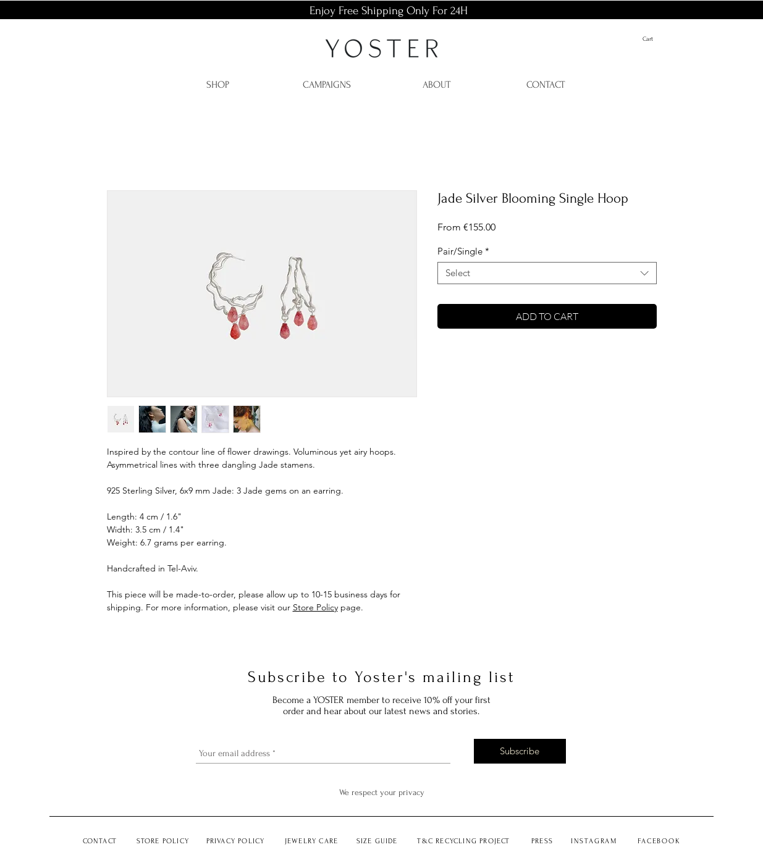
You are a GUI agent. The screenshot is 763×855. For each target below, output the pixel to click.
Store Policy (315, 607)
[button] (657, 39)
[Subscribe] (520, 751)
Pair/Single (463, 251)
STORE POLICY (163, 841)
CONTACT (100, 841)
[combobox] (547, 273)
